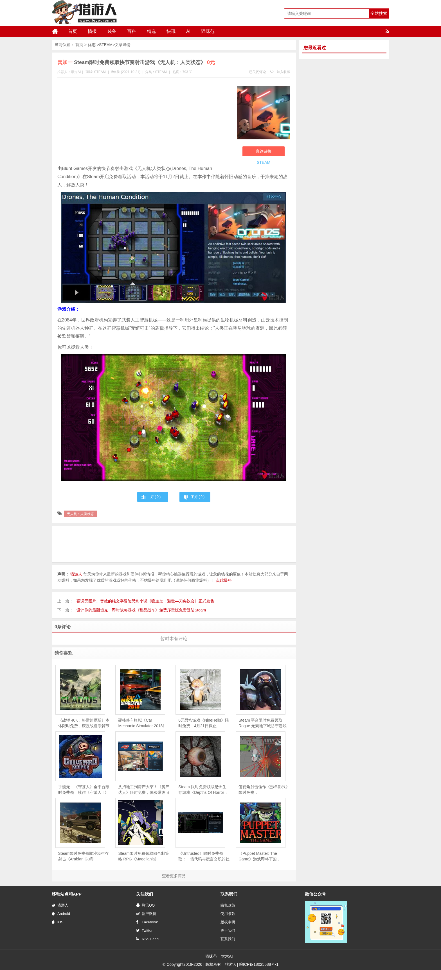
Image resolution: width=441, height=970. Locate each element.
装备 (111, 31)
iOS (58, 922)
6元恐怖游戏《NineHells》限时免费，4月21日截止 (203, 723)
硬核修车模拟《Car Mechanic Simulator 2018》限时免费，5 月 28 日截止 (142, 723)
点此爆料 (224, 580)
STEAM (105, 44)
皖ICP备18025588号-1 (258, 964)
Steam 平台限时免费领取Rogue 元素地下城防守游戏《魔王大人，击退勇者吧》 (262, 723)
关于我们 (227, 930)
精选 (151, 31)
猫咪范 (208, 31)
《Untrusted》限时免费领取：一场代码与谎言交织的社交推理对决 (204, 856)
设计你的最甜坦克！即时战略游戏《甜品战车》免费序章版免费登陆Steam (141, 610)
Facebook (147, 922)
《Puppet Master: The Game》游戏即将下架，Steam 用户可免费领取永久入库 (262, 856)
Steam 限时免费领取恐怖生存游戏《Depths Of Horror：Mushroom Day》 (203, 790)
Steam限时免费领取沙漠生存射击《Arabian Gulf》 (83, 856)
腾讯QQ (145, 905)
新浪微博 (146, 914)
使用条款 (227, 914)
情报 (92, 31)
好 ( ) (155, 497)
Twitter (144, 930)
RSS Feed (147, 939)
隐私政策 (227, 905)
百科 (131, 31)
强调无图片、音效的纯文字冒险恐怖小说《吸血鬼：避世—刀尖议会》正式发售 (145, 601)
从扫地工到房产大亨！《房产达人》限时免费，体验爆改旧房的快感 (143, 790)
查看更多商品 (174, 876)
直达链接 (263, 151)
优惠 (92, 44)
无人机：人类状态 (80, 514)
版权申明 (227, 922)
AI (188, 31)
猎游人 (60, 905)
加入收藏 (280, 72)
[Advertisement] (144, 122)
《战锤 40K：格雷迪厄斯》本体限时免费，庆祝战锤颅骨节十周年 (84, 723)
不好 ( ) (197, 497)
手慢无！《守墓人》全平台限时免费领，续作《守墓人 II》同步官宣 (83, 790)
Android (61, 914)
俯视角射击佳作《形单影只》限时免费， (264, 790)
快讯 (171, 31)
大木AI (227, 956)
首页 (72, 31)
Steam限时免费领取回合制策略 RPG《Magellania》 (143, 856)
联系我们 (227, 939)
